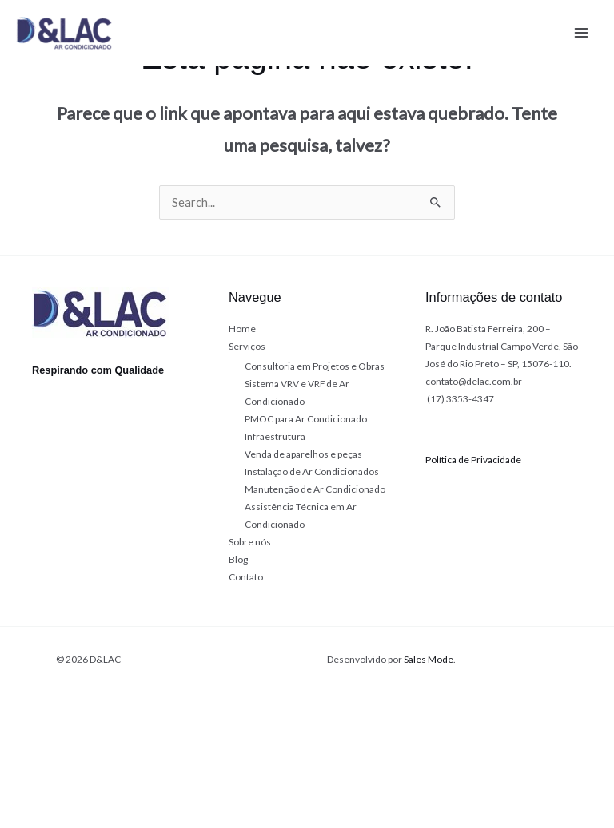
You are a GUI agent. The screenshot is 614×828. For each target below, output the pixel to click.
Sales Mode (428, 659)
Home (242, 329)
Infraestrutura (275, 436)
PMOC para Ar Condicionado (306, 419)
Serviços (247, 346)
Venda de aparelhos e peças (303, 454)
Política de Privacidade (473, 460)
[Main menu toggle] (581, 33)
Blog (238, 559)
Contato (246, 577)
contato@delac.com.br (473, 381)
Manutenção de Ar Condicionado (315, 489)
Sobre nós (250, 542)
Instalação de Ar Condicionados (312, 471)
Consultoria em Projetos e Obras (315, 366)
